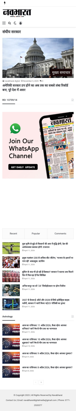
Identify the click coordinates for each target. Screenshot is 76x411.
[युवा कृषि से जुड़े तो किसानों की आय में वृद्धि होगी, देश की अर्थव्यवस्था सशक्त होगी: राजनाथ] (11, 248)
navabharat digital (12, 81)
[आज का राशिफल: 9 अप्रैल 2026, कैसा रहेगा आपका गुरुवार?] (11, 358)
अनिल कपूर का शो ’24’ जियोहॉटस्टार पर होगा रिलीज (43, 286)
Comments (60, 233)
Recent (13, 233)
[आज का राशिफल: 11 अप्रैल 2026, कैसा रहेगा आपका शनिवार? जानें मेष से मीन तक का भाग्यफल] (11, 330)
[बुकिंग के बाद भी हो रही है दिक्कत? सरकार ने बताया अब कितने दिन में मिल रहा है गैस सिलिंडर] (11, 276)
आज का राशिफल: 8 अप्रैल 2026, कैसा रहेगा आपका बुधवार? (47, 367)
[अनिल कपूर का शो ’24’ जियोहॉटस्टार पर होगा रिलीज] (11, 290)
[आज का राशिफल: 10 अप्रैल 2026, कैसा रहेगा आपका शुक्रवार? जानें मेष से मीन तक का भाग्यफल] (11, 344)
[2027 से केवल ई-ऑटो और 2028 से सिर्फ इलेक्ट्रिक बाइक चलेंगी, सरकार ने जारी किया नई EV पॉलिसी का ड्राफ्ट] (11, 304)
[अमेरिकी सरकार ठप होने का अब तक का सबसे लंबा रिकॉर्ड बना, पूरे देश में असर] (38, 58)
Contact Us (11, 400)
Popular (36, 233)
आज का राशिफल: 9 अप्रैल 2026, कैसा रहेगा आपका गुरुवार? (47, 353)
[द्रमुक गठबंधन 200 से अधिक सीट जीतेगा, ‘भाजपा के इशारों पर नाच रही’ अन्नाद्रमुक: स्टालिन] (11, 262)
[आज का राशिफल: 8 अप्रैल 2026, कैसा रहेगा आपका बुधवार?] (11, 372)
